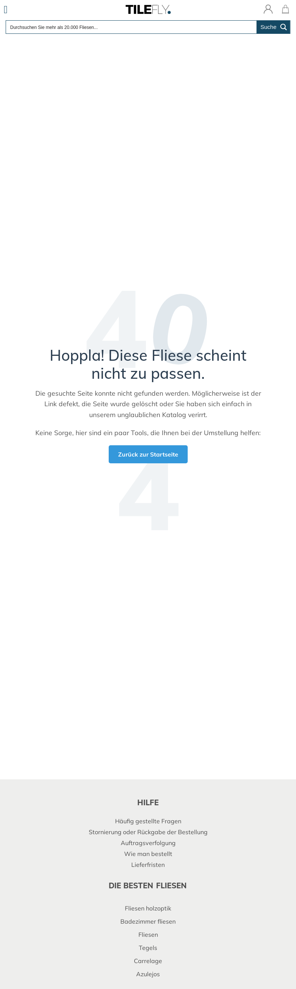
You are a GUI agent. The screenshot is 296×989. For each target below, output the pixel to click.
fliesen (171, 885)
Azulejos (148, 974)
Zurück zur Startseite (148, 454)
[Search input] (131, 27)
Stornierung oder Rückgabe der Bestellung (148, 832)
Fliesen (148, 934)
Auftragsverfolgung (148, 843)
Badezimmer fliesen (148, 921)
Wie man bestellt (148, 853)
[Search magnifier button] (273, 27)
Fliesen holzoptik (148, 908)
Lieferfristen (148, 864)
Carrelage (148, 961)
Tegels (148, 947)
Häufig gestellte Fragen (148, 821)
